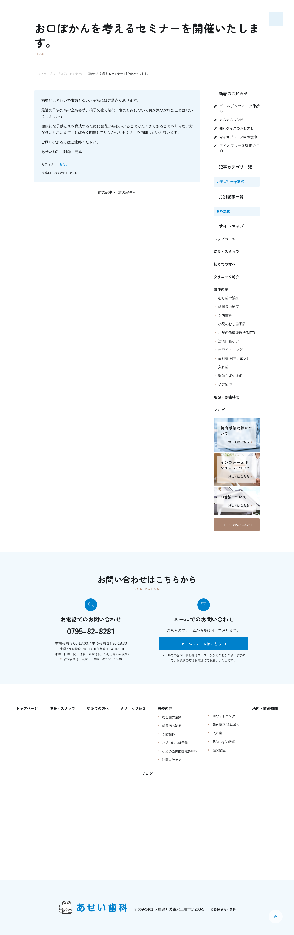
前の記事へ (107, 192)
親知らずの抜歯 (230, 376)
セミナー (65, 164)
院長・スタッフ (226, 251)
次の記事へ (127, 192)
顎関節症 (225, 384)
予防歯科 (225, 315)
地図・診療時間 (226, 397)
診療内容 (221, 289)
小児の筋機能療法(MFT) (236, 332)
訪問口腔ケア (228, 341)
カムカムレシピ (231, 119)
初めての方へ (225, 264)
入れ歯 (223, 367)
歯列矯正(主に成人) (233, 358)
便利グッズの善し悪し (236, 128)
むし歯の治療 (228, 298)
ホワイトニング (230, 350)
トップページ (225, 239)
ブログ (219, 409)
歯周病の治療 (228, 307)
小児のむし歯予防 (232, 324)
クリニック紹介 (226, 276)
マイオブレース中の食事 (238, 137)
